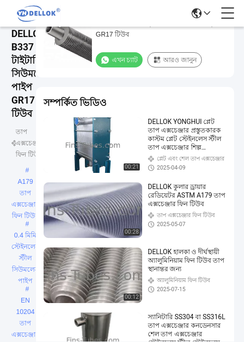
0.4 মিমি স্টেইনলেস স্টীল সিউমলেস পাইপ (25, 236)
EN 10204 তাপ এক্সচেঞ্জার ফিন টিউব (25, 301)
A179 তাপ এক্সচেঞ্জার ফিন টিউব (25, 182)
